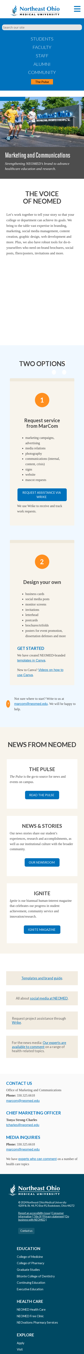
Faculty (42, 47)
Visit (20, 1349)
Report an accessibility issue (34, 1213)
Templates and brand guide (41, 978)
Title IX (37, 1216)
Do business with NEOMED (43, 1218)
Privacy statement (53, 1216)
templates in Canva (31, 660)
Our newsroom (42, 862)
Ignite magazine (41, 929)
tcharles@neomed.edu (22, 1125)
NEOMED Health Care (31, 1309)
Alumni (42, 64)
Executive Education (30, 1289)
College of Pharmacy (30, 1263)
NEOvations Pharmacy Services (37, 1322)
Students (42, 39)
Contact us (26, 1230)
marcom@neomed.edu (31, 704)
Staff (42, 55)
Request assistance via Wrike (41, 495)
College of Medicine (30, 1256)
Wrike (16, 1023)
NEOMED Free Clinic (30, 1316)
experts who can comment (37, 1159)
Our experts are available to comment (39, 1045)
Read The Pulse (41, 795)
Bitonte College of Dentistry (36, 1276)
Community (42, 72)
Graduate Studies (28, 1269)
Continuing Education (31, 1282)
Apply (20, 1343)
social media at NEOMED (49, 998)
